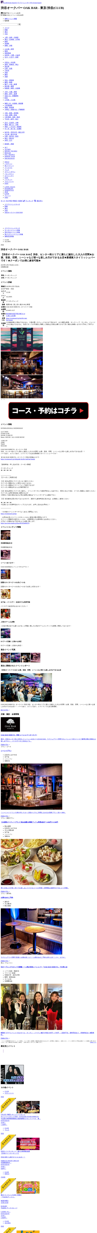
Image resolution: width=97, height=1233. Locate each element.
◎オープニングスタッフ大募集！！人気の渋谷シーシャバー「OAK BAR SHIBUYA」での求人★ (34, 967)
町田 (6, 98)
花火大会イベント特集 (12, 232)
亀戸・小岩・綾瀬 (11, 84)
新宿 (6, 51)
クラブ (7, 28)
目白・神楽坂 (9, 80)
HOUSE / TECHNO (11, 151)
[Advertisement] (36, 220)
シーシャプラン (6, 751)
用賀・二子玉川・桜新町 (13, 127)
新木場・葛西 (9, 86)
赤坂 (6, 72)
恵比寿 (7, 66)
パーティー (8, 179)
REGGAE (8, 153)
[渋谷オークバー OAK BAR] (14, 212)
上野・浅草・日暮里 (11, 37)
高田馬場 (8, 53)
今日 (7, 201)
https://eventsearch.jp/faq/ (9, 513)
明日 (10, 201)
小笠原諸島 (8, 105)
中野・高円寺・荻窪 (11, 136)
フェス (7, 170)
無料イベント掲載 (11, 19)
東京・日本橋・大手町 (12, 39)
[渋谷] (6, 210)
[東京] (6, 208)
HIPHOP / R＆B (10, 156)
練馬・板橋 (8, 82)
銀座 (6, 41)
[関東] (6, 206)
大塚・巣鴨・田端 (11, 115)
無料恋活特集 (9, 236)
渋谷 (6, 34)
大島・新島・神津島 (11, 113)
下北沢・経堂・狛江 (11, 119)
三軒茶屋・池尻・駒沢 (12, 117)
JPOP (6, 192)
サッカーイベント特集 (12, 230)
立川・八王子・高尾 (11, 57)
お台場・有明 (9, 49)
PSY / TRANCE (10, 154)
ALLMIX (8, 149)
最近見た (38, 201)
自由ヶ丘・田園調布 (11, 96)
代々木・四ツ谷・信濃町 (13, 129)
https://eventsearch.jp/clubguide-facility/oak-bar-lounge (18, 459)
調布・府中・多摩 (11, 94)
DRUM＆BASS (10, 158)
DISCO (7, 162)
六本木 (7, 70)
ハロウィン (8, 164)
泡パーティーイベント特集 (14, 234)
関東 (6, 30)
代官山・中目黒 (10, 62)
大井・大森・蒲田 (11, 92)
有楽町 (7, 43)
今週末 (20, 201)
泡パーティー (9, 166)
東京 (6, 32)
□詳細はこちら (93, 1042)
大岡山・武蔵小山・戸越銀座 (15, 109)
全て (6, 147)
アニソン (8, 195)
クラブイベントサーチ (12, 228)
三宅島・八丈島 (10, 100)
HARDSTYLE (9, 190)
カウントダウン (10, 172)
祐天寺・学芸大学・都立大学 (15, 132)
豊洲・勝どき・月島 (11, 124)
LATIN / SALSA (10, 187)
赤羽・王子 (8, 140)
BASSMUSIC (9, 188)
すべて (3, 201)
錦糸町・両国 (9, 144)
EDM (6, 178)
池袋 (6, 76)
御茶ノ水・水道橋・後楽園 (14, 103)
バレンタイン (9, 174)
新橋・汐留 (8, 45)
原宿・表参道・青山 (11, 64)
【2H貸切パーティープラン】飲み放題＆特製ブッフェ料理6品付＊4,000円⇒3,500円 (29, 822)
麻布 (6, 74)
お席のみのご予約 (7, 897)
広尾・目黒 (8, 68)
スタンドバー (9, 181)
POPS (6, 183)
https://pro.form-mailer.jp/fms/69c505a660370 (15, 523)
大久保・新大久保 (11, 134)
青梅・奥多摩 (9, 107)
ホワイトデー (9, 176)
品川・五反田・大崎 (11, 122)
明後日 (15, 201)
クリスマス (8, 168)
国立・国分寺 (9, 138)
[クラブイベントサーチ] (12, 204)
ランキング (28, 201)
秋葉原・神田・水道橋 (12, 88)
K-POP (7, 194)
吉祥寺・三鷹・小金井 (12, 55)
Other (6, 197)
